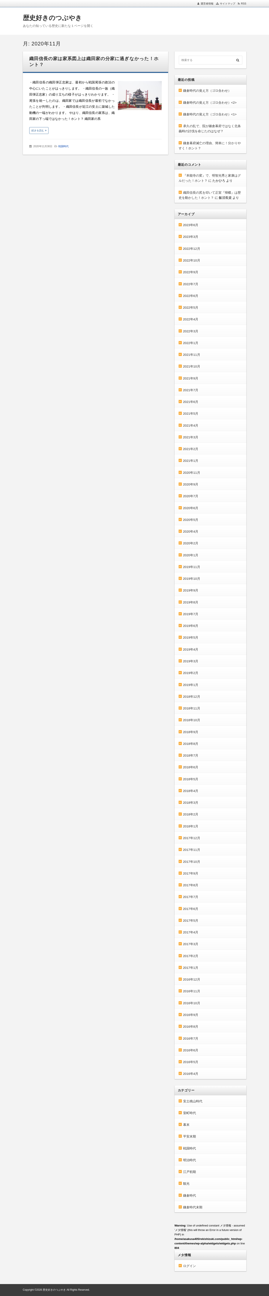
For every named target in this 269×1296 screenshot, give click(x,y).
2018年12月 (191, 696)
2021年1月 (190, 460)
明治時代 (189, 1160)
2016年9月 (190, 1015)
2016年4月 (190, 1073)
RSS (243, 3)
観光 (186, 1183)
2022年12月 (191, 248)
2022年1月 (190, 343)
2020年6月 (190, 508)
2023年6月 (190, 225)
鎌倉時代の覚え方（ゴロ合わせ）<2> (210, 102)
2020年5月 (190, 520)
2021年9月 (190, 378)
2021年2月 (190, 449)
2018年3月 (190, 802)
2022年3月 (190, 331)
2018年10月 (191, 720)
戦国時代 (63, 146)
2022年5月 (190, 307)
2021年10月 (191, 366)
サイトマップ (227, 3)
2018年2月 (190, 814)
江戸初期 (189, 1172)
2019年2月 (190, 673)
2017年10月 (191, 861)
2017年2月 (190, 956)
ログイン (189, 1266)
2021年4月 (190, 425)
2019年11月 (191, 567)
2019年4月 (190, 649)
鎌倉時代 (189, 1195)
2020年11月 (191, 472)
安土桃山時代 (192, 1101)
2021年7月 (190, 390)
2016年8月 (190, 1026)
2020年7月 (190, 496)
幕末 (186, 1124)
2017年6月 (190, 909)
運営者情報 (207, 3)
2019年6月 (190, 626)
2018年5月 (190, 779)
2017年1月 (190, 967)
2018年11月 (191, 708)
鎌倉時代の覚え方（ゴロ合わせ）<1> (210, 114)
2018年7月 (190, 755)
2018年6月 (190, 767)
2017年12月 (191, 838)
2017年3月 (190, 944)
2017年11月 (191, 849)
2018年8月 (190, 743)
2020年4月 (190, 531)
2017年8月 (190, 885)
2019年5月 (190, 637)
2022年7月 (190, 284)
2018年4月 (190, 791)
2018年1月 (190, 826)
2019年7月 (190, 614)
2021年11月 (191, 354)
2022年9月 (190, 272)
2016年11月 (191, 991)
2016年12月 (191, 979)
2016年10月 (191, 1003)
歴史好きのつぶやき (52, 17)
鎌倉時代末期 (192, 1207)
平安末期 (189, 1136)
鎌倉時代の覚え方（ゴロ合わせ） (207, 90)
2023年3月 (190, 236)
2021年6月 (190, 402)
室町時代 (189, 1113)
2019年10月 (191, 578)
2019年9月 (190, 590)
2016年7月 (190, 1038)
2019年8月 (190, 602)
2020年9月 (190, 484)
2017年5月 (190, 920)
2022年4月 (190, 319)
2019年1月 (190, 685)
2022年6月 (190, 296)
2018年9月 (190, 732)
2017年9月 (190, 873)
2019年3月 (190, 661)
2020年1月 (190, 555)
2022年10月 (191, 260)
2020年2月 (190, 543)
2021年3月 (190, 437)
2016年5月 (190, 1062)
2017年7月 (190, 897)
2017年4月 (190, 932)
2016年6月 (190, 1050)
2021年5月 (190, 413)
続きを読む (37, 130)
